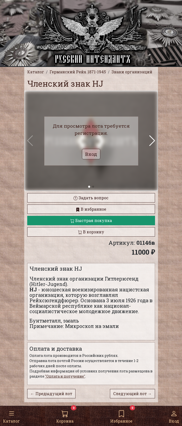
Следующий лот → (132, 393)
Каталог (11, 416)
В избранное (91, 209)
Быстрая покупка (91, 220)
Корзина (65, 416)
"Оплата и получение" (65, 376)
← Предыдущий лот (51, 393)
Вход (174, 416)
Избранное (121, 416)
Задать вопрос (91, 197)
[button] (152, 140)
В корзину (91, 231)
